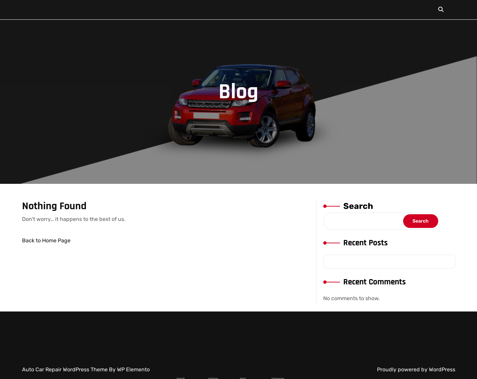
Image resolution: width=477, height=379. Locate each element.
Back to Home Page (46, 240)
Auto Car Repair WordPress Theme (65, 369)
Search (358, 206)
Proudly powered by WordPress (416, 369)
